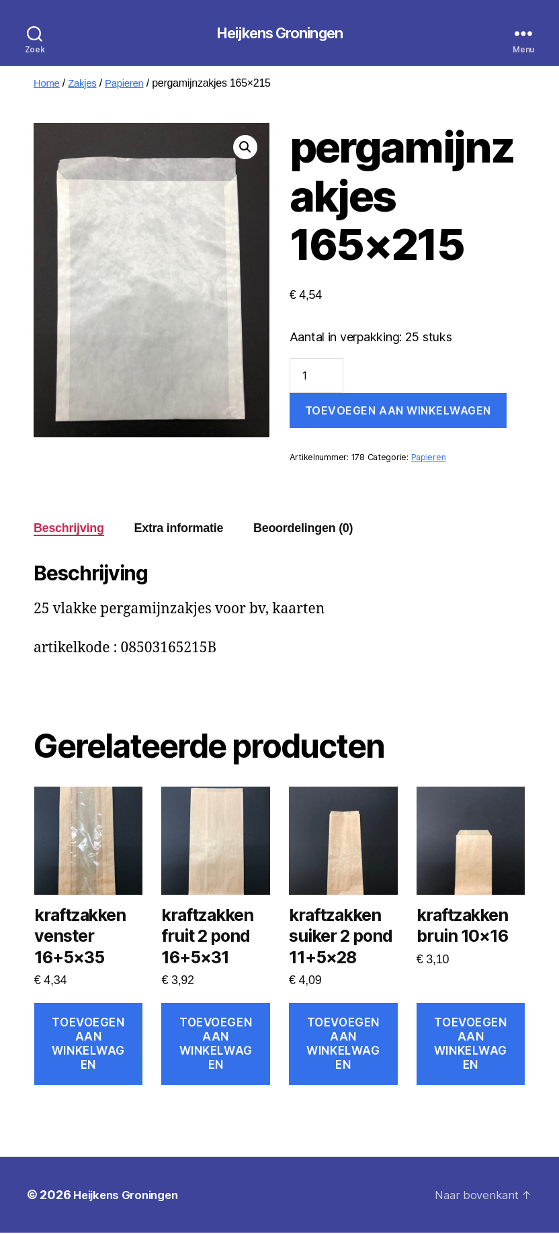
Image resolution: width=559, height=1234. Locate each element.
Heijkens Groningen (279, 34)
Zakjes (85, 84)
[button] (245, 148)
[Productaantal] (316, 376)
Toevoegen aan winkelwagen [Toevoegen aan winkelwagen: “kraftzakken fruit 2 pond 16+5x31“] (216, 1045)
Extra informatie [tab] (178, 529)
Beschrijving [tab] (69, 529)
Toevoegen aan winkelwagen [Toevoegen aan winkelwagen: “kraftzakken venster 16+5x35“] (88, 1045)
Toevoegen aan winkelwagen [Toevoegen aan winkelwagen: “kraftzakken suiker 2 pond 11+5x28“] (343, 1045)
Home (48, 84)
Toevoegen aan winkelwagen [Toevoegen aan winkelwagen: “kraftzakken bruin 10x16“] (470, 1045)
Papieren (129, 84)
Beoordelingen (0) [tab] (303, 529)
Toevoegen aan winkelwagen (398, 411)
